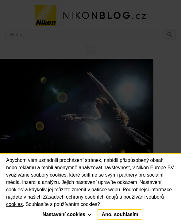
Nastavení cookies (66, 214)
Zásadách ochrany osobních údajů (80, 197)
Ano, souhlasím (120, 214)
